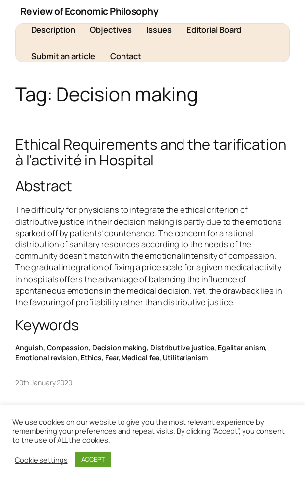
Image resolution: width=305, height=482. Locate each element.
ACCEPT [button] (93, 459)
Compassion (68, 347)
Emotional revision (46, 357)
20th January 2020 (43, 382)
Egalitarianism (241, 347)
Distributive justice (182, 347)
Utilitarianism (185, 357)
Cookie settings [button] (41, 459)
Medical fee (140, 357)
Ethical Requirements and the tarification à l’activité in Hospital (150, 152)
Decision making (119, 347)
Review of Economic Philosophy (89, 11)
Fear (112, 357)
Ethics (91, 357)
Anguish (29, 347)
